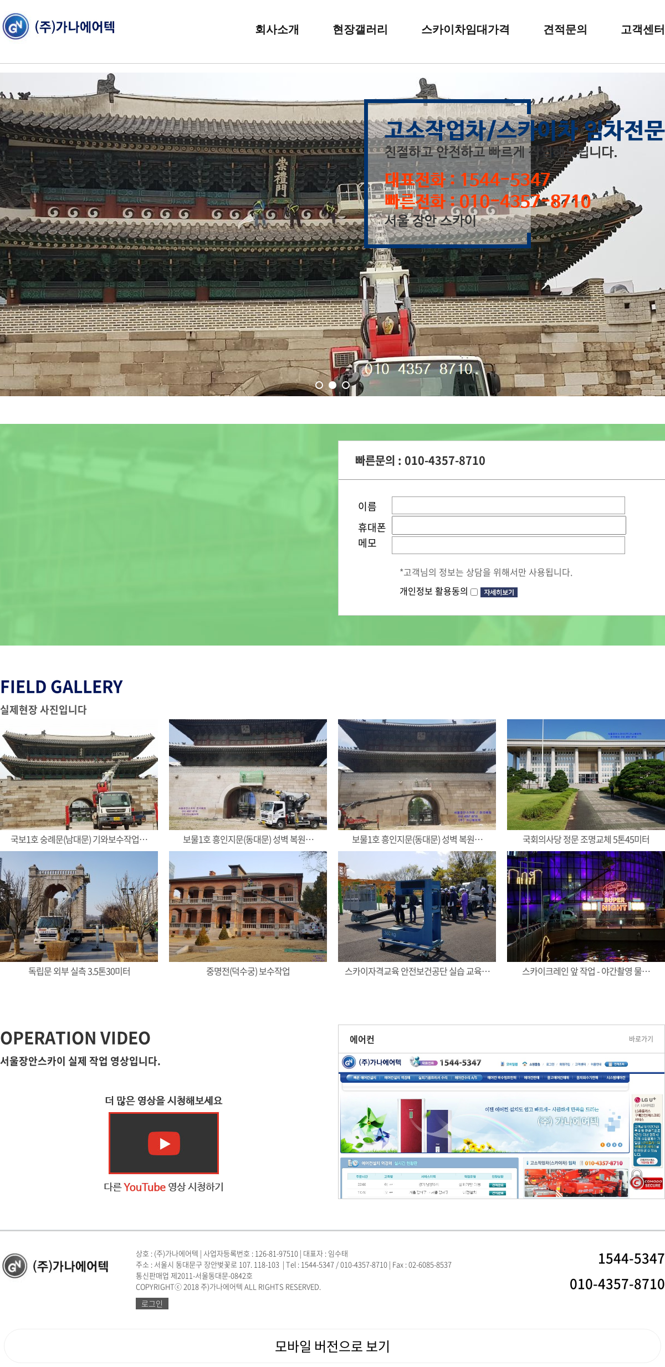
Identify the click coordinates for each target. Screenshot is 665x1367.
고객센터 (643, 29)
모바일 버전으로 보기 (332, 1346)
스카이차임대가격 (465, 29)
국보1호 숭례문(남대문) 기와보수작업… (79, 839)
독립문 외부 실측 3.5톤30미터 (79, 970)
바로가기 (641, 1039)
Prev (55, 261)
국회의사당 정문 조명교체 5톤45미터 (586, 839)
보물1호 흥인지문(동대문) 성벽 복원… (248, 839)
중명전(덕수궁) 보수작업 (248, 970)
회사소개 (277, 29)
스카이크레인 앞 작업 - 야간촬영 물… (586, 970)
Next (610, 261)
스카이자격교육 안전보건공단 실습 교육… (417, 970)
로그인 (152, 1303)
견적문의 (565, 29)
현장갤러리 (360, 29)
